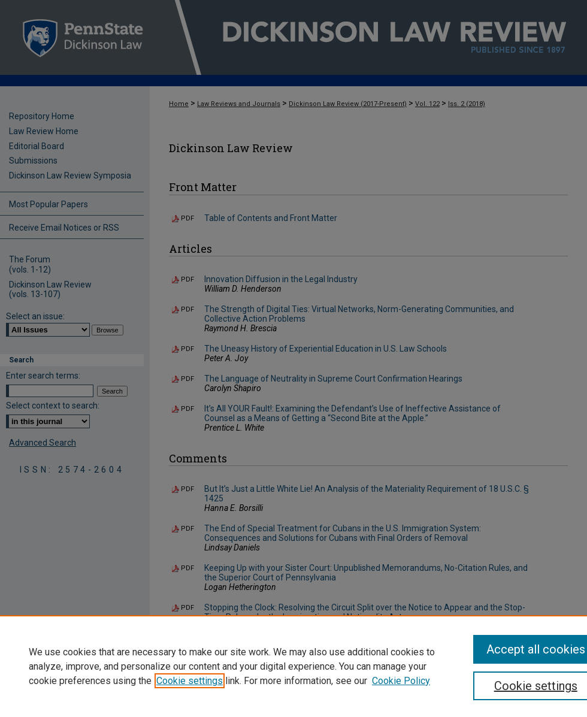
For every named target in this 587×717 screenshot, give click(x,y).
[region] (293, 666)
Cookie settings (189, 680)
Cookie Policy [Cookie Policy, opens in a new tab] (401, 680)
